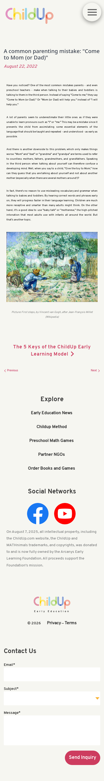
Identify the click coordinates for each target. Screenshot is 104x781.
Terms (71, 623)
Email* (9, 665)
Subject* (11, 689)
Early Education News (51, 413)
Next (95, 370)
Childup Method (51, 427)
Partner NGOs (51, 455)
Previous (11, 370)
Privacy (54, 623)
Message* (12, 713)
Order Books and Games (51, 468)
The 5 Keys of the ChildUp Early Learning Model (52, 351)
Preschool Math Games (51, 441)
